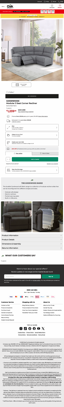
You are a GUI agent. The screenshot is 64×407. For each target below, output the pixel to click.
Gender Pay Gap (47, 307)
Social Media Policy (40, 332)
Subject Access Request (7, 320)
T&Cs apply (50, 359)
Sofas (11, 92)
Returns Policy (5, 317)
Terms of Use (41, 334)
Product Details (8, 240)
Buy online (18, 153)
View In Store (44, 153)
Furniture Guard (5, 310)
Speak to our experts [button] (52, 163)
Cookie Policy (21, 332)
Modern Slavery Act (48, 310)
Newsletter (25, 312)
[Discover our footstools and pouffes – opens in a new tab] (29, 149)
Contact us (4, 305)
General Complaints (6, 312)
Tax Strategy (46, 312)
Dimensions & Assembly (11, 244)
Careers (52, 312)
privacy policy (36, 280)
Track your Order (32, 312)
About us (45, 305)
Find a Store (35, 307)
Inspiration (35, 310)
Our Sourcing (56, 315)
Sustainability (58, 310)
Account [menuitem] (52, 6)
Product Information (10, 235)
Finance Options (26, 307)
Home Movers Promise (7, 315)
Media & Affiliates (48, 315)
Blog (23, 305)
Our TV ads (51, 305)
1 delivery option (16, 121)
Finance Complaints (6, 307)
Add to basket (35, 159)
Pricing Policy (22, 334)
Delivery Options (29, 305)
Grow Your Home (27, 310)
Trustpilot (8, 108)
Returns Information (10, 248)
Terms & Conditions (32, 334)
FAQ (8, 305)
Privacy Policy (30, 332)
